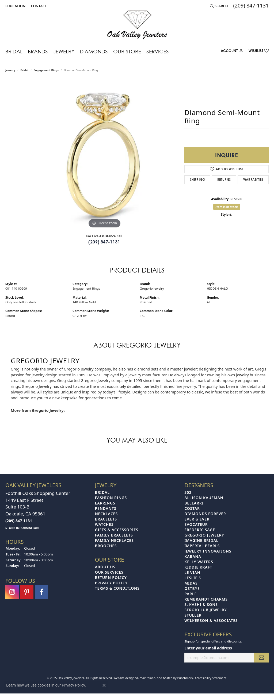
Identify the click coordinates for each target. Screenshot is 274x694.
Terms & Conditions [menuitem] (117, 588)
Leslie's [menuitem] (192, 577)
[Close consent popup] (104, 685)
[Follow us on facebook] (41, 592)
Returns (224, 180)
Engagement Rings (46, 70)
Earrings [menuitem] (105, 503)
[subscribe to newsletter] (261, 658)
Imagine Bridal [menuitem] (201, 540)
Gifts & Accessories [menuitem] (116, 529)
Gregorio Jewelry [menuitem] (204, 535)
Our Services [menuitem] (109, 572)
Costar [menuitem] (192, 508)
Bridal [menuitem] (102, 492)
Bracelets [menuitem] (106, 519)
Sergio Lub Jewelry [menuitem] (205, 609)
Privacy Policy (73, 685)
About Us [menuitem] (105, 566)
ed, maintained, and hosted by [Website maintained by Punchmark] (156, 678)
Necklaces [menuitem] (106, 513)
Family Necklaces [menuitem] (114, 540)
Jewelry (63, 51)
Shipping (197, 180)
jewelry (10, 70)
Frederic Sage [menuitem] (199, 529)
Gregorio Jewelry (152, 288)
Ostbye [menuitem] (192, 588)
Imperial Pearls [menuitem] (202, 545)
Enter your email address (208, 647)
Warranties (253, 180)
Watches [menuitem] (104, 524)
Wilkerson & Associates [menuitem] (211, 620)
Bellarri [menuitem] (193, 503)
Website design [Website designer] (124, 678)
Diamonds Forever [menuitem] (205, 513)
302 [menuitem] (187, 492)
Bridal (13, 51)
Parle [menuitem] (190, 593)
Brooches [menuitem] (106, 545)
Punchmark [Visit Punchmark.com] (185, 678)
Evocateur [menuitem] (196, 524)
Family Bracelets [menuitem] (114, 535)
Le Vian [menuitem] (192, 572)
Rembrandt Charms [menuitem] (205, 599)
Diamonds (94, 51)
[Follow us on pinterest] (26, 592)
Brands (38, 51)
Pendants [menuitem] (105, 508)
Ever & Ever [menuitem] (196, 519)
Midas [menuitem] (190, 583)
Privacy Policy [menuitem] (111, 582)
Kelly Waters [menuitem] (198, 561)
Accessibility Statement (210, 678)
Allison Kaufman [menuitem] (203, 497)
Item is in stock (226, 207)
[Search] (219, 5)
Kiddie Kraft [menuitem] (198, 567)
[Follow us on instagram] (12, 592)
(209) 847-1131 (104, 242)
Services (157, 51)
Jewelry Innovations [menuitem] (207, 551)
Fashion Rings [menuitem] (111, 497)
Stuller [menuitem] (192, 615)
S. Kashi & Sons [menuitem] (201, 604)
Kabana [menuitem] (192, 556)
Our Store (127, 51)
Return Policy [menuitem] (111, 577)
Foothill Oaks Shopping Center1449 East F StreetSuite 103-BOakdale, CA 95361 (37, 510)
